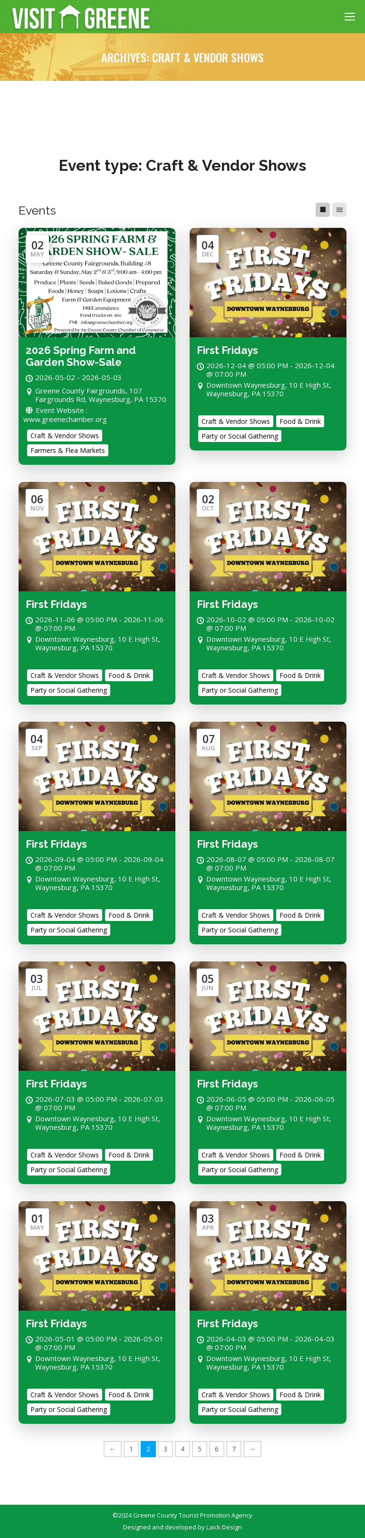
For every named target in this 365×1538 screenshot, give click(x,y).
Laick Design (224, 1527)
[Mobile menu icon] (349, 16)
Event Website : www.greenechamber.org (65, 414)
